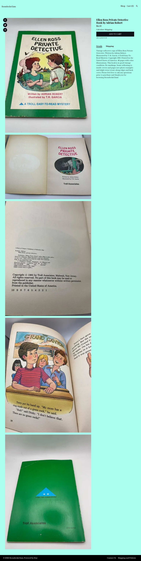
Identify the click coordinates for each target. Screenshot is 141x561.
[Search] (137, 6)
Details (99, 46)
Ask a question (101, 38)
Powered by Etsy (30, 558)
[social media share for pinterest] (5, 30)
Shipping (110, 46)
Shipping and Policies (127, 558)
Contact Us (111, 558)
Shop (123, 6)
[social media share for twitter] (5, 25)
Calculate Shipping (104, 30)
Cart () (130, 6)
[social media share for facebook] (5, 20)
